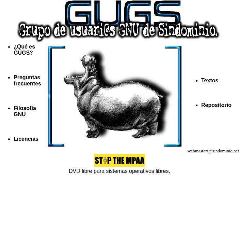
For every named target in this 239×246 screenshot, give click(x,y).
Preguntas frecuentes (27, 80)
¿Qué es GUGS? (24, 50)
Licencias (26, 139)
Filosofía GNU (25, 111)
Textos (209, 80)
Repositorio (216, 105)
